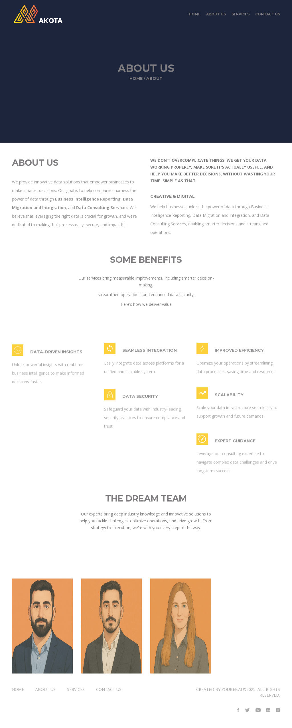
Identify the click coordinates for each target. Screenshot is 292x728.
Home (194, 15)
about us (216, 15)
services (241, 15)
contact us (267, 15)
